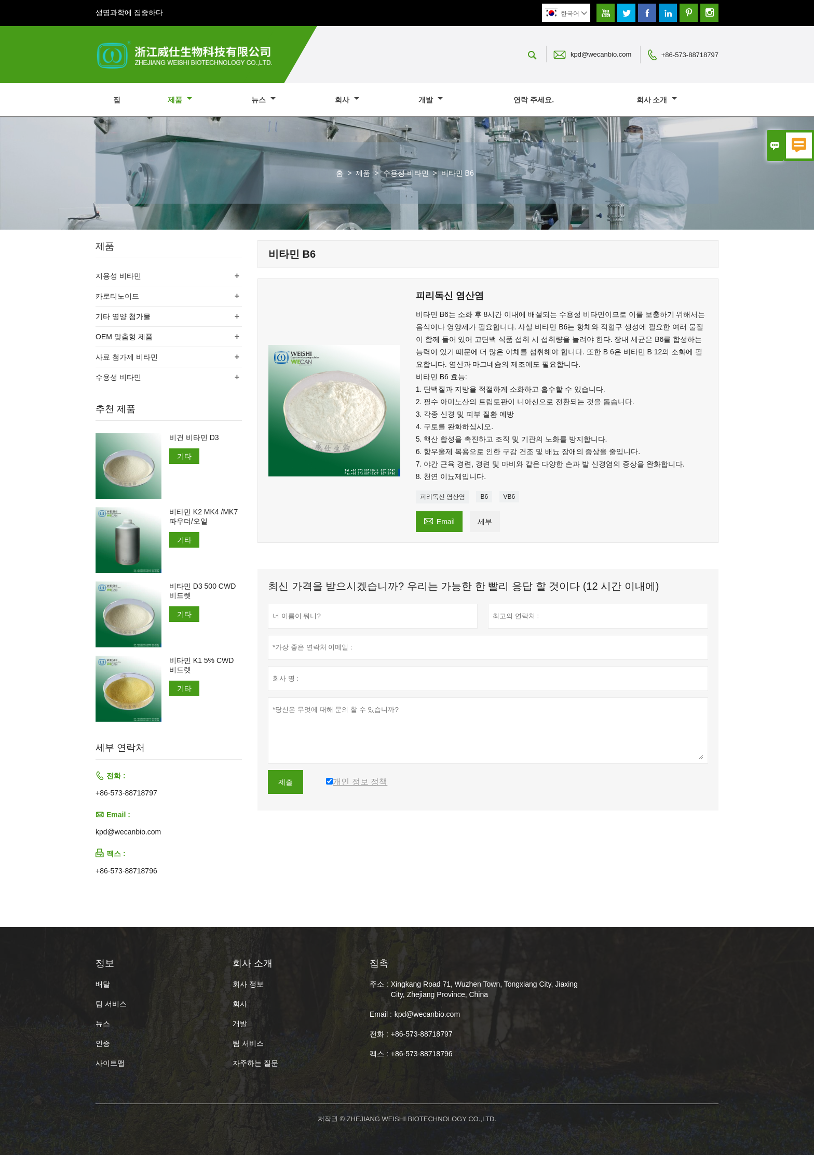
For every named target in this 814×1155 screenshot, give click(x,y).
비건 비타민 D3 (194, 437)
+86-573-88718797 (689, 55)
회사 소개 (656, 100)
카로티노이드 (117, 296)
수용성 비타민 (406, 173)
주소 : (379, 984)
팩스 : (379, 1054)
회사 (347, 100)
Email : (381, 1014)
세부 (485, 521)
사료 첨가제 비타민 (127, 357)
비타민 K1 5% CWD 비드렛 (201, 665)
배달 (103, 984)
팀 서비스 (111, 1004)
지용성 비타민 (118, 276)
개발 (430, 100)
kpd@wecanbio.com (601, 54)
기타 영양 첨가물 (123, 316)
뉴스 (263, 100)
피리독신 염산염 (442, 496)
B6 (484, 496)
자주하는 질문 (255, 1063)
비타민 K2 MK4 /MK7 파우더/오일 (203, 516)
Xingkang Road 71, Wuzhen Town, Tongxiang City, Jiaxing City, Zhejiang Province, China (484, 989)
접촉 (379, 963)
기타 (184, 456)
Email (439, 520)
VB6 (509, 496)
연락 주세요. (533, 100)
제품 (180, 100)
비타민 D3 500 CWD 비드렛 (202, 591)
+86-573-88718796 (126, 871)
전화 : (379, 1034)
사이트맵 (110, 1063)
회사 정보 (248, 984)
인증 (103, 1043)
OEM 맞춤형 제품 (124, 337)
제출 (285, 782)
